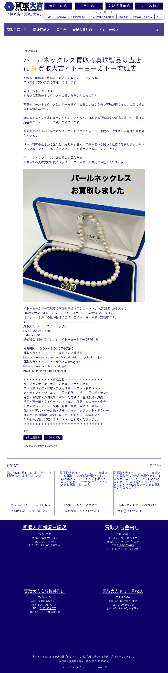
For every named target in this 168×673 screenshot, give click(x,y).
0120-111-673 (47, 541)
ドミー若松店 (108, 29)
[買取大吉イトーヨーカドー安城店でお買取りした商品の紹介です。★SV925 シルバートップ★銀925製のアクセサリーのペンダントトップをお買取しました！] (84, 484)
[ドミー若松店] (149, 6)
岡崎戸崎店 (41, 29)
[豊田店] (89, 6)
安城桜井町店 (82, 29)
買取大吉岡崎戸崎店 (44, 527)
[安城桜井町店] (119, 6)
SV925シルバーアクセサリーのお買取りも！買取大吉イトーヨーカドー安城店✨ (83, 509)
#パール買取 (53, 437)
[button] (156, 29)
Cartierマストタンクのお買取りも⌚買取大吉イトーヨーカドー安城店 (137, 509)
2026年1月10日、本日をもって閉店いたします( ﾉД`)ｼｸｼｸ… (30, 509)
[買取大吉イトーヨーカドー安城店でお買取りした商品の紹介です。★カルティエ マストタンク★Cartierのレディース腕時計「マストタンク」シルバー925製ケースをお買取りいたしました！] (137, 484)
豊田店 (61, 29)
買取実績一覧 (17, 29)
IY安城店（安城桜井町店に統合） (41, 446)
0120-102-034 (126, 604)
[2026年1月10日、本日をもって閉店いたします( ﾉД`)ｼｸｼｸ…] (30, 484)
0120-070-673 (125, 545)
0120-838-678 (48, 608)
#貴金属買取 (32, 437)
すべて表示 (155, 465)
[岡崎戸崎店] (58, 6)
